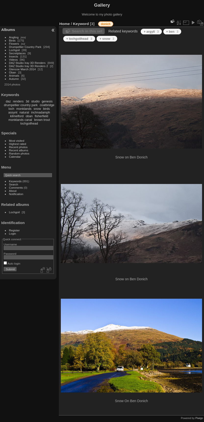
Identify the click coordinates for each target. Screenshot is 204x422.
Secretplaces (17, 53)
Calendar (15, 156)
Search (13, 184)
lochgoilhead (29, 123)
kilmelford (17, 116)
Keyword (81, 24)
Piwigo (199, 418)
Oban (12, 72)
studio (35, 101)
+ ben (172, 31)
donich (105, 24)
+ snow (107, 39)
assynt (12, 112)
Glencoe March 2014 (22, 69)
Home (64, 24)
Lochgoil (14, 50)
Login (12, 233)
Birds (12, 40)
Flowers (14, 43)
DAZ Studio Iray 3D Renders (27, 62)
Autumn (14, 78)
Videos (13, 59)
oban (29, 116)
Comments (16, 187)
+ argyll (151, 31)
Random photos (19, 153)
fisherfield (41, 116)
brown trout (42, 120)
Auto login (12, 263)
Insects (13, 56)
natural (24, 112)
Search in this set (87, 31)
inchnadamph (40, 112)
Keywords (15, 181)
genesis (47, 101)
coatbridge (47, 105)
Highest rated (17, 143)
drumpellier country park (21, 105)
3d (27, 101)
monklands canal (20, 120)
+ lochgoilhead (79, 39)
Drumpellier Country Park (25, 46)
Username (10, 244)
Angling (14, 37)
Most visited (16, 140)
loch (11, 109)
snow (37, 109)
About (13, 190)
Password (10, 253)
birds (46, 109)
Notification (16, 194)
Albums (8, 30)
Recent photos (18, 147)
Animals (14, 75)
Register (14, 230)
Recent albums (18, 150)
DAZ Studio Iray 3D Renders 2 (28, 66)
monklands (24, 109)
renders (18, 101)
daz (8, 101)
